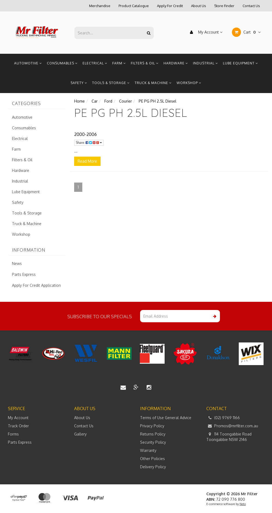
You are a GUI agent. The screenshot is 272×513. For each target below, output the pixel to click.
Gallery (80, 434)
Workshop (189, 83)
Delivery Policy (153, 466)
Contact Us (251, 6)
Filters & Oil (145, 63)
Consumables (62, 63)
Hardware (176, 63)
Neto (243, 504)
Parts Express (24, 274)
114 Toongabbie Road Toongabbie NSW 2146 (229, 436)
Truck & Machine (153, 83)
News (17, 263)
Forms (13, 434)
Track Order (18, 425)
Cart (246, 32)
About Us (198, 6)
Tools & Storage (111, 83)
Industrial (205, 63)
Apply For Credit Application (36, 285)
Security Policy (153, 442)
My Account (204, 32)
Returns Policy (152, 434)
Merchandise (99, 6)
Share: (89, 143)
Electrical (95, 63)
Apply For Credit (170, 6)
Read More (87, 161)
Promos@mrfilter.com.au (232, 426)
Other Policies (152, 458)
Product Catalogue (134, 6)
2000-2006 (85, 134)
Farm (119, 63)
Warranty (148, 450)
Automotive (28, 63)
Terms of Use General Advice (165, 417)
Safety (79, 83)
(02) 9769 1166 (223, 417)
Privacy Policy (152, 425)
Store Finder (224, 6)
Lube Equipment (240, 63)
